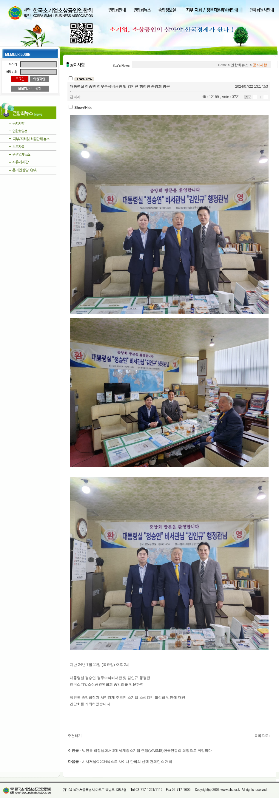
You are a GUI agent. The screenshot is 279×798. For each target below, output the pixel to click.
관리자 (75, 97)
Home (222, 65)
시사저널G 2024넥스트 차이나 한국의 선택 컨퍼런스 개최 (127, 762)
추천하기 (75, 736)
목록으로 (262, 736)
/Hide (83, 108)
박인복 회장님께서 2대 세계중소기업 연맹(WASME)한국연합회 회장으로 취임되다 (147, 750)
